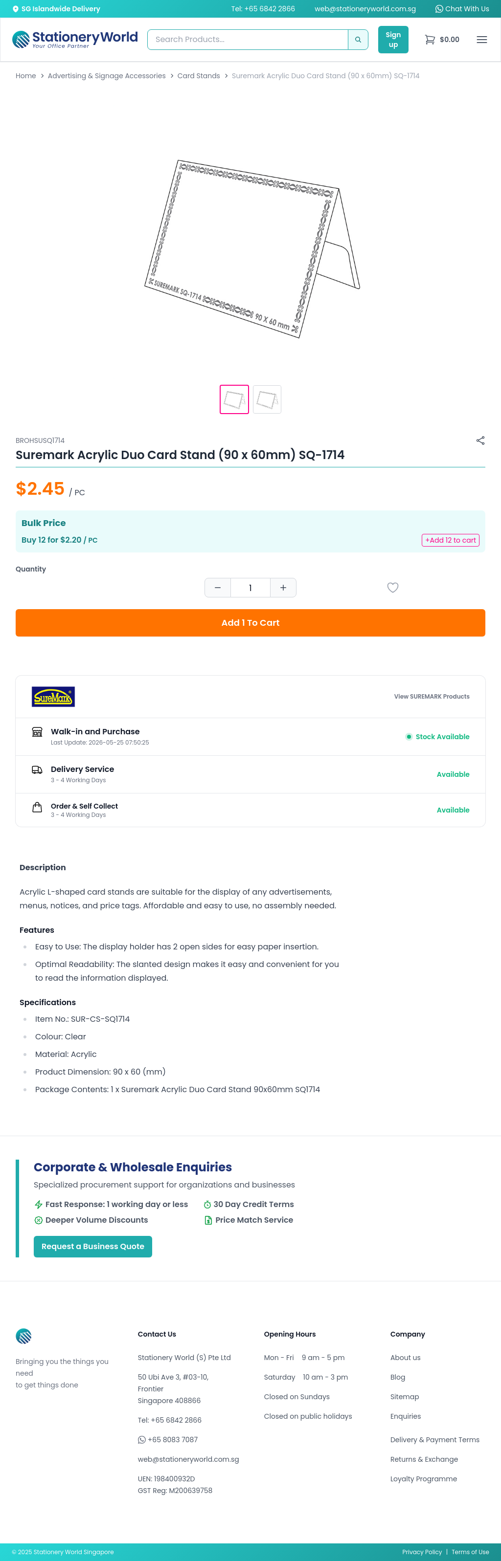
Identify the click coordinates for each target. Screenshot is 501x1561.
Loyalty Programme (423, 1479)
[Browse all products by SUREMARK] (53, 696)
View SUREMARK (432, 697)
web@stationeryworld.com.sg (365, 9)
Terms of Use (470, 1552)
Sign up (393, 39)
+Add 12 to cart (450, 540)
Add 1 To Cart (251, 622)
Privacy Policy (422, 1552)
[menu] (441, 39)
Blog (397, 1377)
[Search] (358, 39)
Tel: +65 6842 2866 (263, 9)
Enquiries (405, 1416)
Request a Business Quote (93, 1246)
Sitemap (404, 1397)
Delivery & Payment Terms (434, 1440)
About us (405, 1358)
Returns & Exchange (424, 1459)
